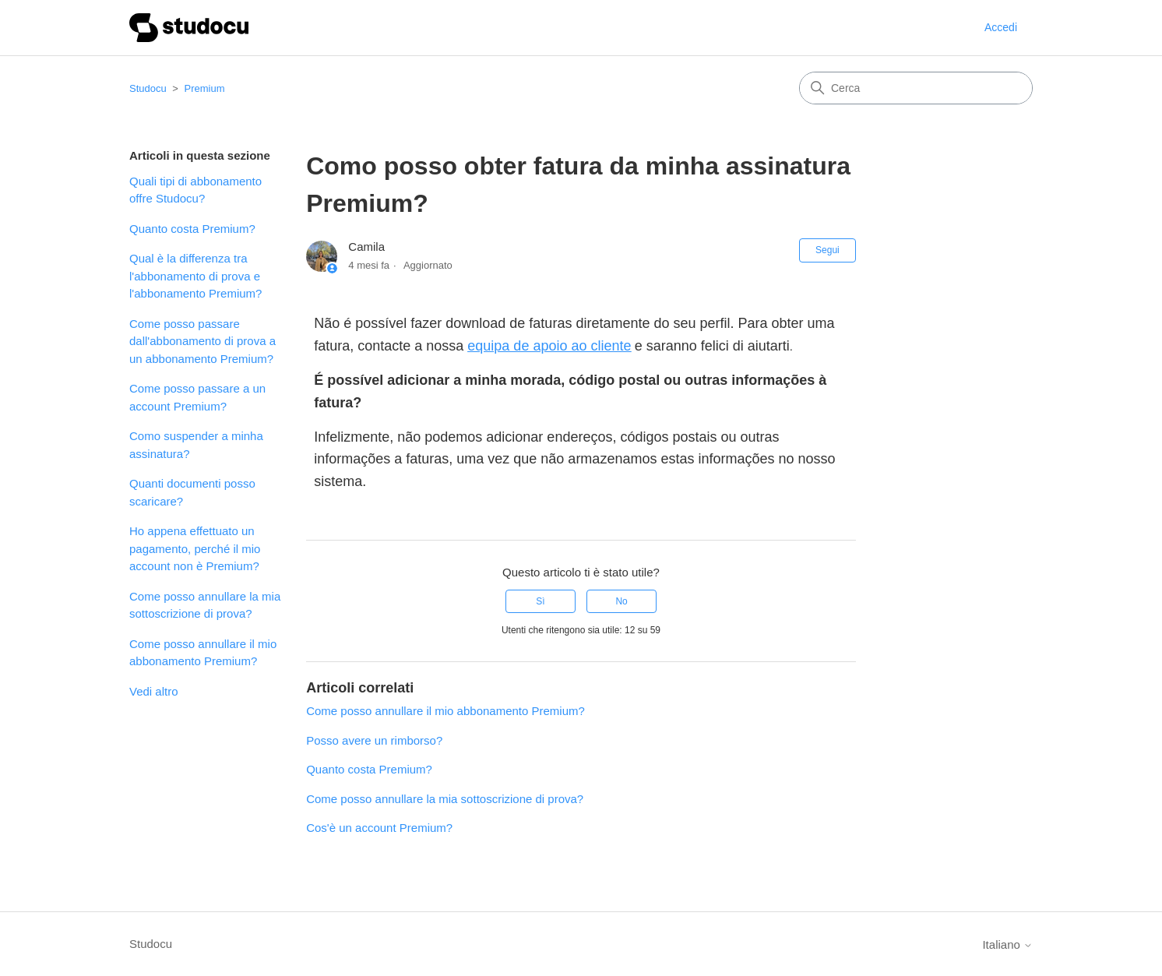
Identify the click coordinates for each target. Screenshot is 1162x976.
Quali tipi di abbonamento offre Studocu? (195, 190)
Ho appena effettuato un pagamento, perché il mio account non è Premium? (194, 548)
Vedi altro (153, 691)
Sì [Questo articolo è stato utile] (540, 601)
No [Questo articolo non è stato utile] (621, 601)
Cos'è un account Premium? (379, 827)
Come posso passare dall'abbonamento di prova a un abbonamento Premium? (202, 341)
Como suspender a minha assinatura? (196, 444)
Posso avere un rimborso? (374, 740)
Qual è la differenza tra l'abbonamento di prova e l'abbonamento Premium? (195, 276)
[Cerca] (916, 88)
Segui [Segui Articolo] (827, 250)
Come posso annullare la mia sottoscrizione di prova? (204, 605)
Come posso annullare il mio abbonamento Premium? (202, 652)
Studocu (148, 88)
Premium (205, 88)
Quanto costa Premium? (192, 228)
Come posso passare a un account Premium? (197, 397)
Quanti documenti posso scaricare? (192, 492)
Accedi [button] (1000, 27)
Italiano (1007, 944)
